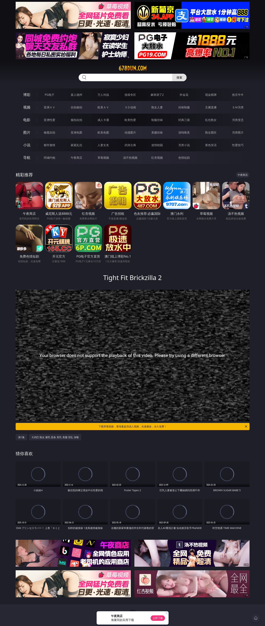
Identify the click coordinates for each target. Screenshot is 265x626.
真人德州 (76, 95)
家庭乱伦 (76, 145)
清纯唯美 (184, 132)
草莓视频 (103, 158)
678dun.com (133, 68)
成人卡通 (103, 120)
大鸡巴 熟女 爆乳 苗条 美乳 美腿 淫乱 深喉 (55, 437)
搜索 (179, 77)
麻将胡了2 (157, 95)
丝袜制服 (184, 107)
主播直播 (211, 107)
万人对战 (103, 95)
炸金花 (184, 95)
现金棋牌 (211, 95)
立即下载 (158, 618)
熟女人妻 (157, 107)
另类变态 (238, 120)
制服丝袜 (157, 120)
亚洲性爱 (49, 120)
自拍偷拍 (76, 107)
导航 (26, 157)
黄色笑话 (211, 145)
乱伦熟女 (211, 120)
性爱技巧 (238, 145)
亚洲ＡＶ (49, 107)
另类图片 (238, 132)
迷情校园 (157, 145)
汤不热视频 (130, 158)
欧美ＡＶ (103, 107)
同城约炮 (49, 158)
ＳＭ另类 (238, 107)
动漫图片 (130, 132)
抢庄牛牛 (238, 95)
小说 (26, 145)
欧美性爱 (130, 120)
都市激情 (49, 145)
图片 (26, 132)
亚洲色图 (76, 132)
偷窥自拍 (49, 132)
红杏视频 (157, 158)
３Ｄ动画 (130, 107)
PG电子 (49, 95)
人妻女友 (103, 145)
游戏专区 (130, 95)
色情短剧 (184, 158)
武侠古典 (130, 145)
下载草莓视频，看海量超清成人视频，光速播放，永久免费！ (173, 426)
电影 (26, 119)
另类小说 (184, 145)
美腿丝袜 (157, 132)
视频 (26, 107)
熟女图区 (211, 132)
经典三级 (184, 120)
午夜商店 (76, 158)
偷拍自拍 (76, 120)
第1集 (21, 437)
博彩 (26, 94)
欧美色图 (103, 132)
